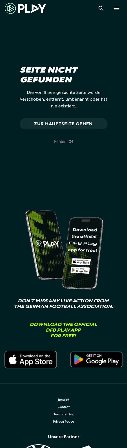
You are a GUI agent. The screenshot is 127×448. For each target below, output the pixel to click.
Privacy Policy (63, 421)
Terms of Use (63, 414)
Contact (64, 407)
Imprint (63, 399)
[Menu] (116, 8)
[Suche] (101, 8)
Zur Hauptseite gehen (63, 123)
